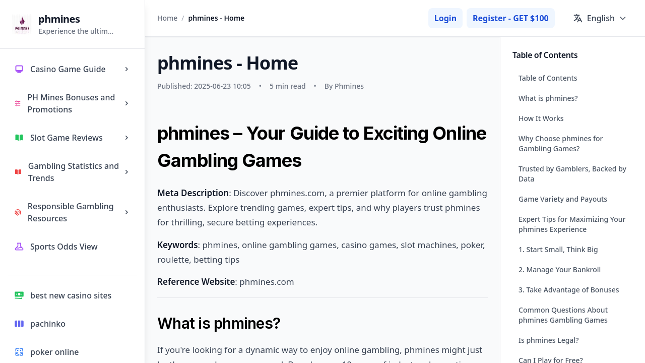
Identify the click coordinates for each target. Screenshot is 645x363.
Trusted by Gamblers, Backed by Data (572, 174)
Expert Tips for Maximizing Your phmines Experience (572, 224)
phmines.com (266, 281)
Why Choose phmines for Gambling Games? (561, 143)
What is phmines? (548, 98)
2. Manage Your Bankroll (560, 269)
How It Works (541, 118)
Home (167, 18)
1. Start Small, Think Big (558, 249)
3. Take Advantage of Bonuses (569, 289)
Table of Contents (548, 78)
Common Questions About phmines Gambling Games (563, 315)
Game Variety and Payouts (563, 199)
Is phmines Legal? (548, 340)
